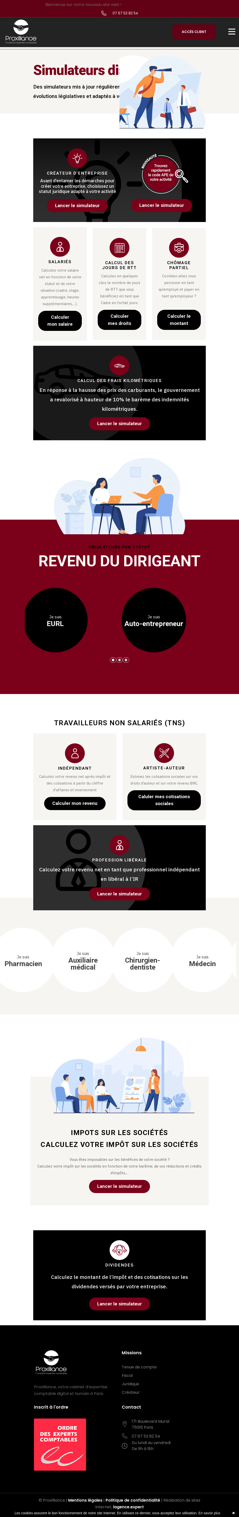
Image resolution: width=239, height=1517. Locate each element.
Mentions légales (85, 1500)
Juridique (130, 1384)
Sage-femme (51, 961)
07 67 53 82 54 (125, 13)
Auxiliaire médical (170, 961)
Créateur (131, 1392)
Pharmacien (111, 961)
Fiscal (127, 1375)
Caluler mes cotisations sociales (164, 800)
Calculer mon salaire (60, 320)
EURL (168, 621)
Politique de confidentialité (133, 1500)
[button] (113, 660)
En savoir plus (209, 1513)
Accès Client (194, 31)
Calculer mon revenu (74, 803)
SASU (70, 621)
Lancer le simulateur (77, 205)
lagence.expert (128, 1507)
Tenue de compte (139, 1367)
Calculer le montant (179, 319)
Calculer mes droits (119, 319)
